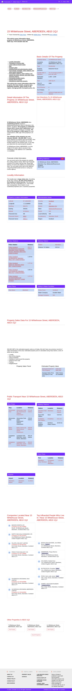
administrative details (26, 69)
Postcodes (7, 2)
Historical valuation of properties (16, 141)
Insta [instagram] (64, 1)
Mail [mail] (68, 1)
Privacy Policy (11, 678)
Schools (24, 676)
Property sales (13, 67)
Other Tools (16, 2)
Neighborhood (13, 69)
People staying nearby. (15, 79)
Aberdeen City (26, 8)
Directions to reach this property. (18, 81)
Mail (10, 66)
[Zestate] (2, 2)
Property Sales (26, 674)
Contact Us (10, 676)
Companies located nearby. (17, 78)
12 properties (13, 185)
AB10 (24, 216)
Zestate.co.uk (48, 689)
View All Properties (36, 634)
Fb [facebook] (59, 1)
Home (9, 8)
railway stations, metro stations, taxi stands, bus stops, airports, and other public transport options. (21, 75)
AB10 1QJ (53, 8)
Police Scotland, (18, 250)
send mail (15, 160)
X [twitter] (61, 1)
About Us (24, 1)
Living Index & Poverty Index (17, 64)
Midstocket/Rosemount (40, 8)
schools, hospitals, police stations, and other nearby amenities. (21, 71)
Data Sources (11, 683)
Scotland (16, 8)
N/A (50, 203)
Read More (60, 686)
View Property (12, 629)
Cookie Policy (11, 681)
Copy (62, 158)
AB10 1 (25, 219)
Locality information (14, 61)
